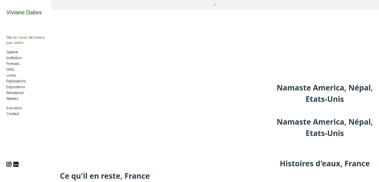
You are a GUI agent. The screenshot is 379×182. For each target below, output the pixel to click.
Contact (12, 118)
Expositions (15, 91)
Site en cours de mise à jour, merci (34, 46)
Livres (11, 79)
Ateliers (12, 102)
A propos (14, 112)
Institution (14, 62)
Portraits (12, 67)
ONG (10, 73)
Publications (16, 85)
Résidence (15, 97)
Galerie (12, 56)
